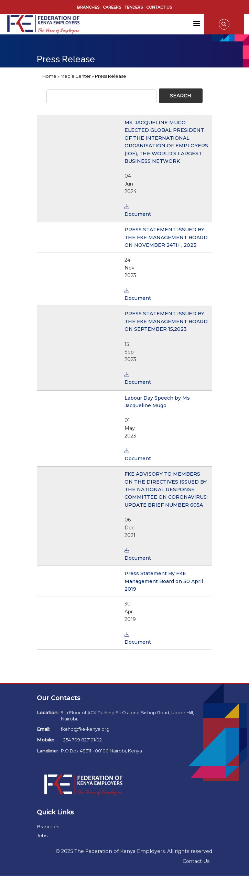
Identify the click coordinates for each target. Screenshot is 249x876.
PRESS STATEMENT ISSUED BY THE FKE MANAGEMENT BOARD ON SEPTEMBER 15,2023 (166, 321)
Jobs (42, 835)
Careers (112, 7)
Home (49, 76)
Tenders (133, 7)
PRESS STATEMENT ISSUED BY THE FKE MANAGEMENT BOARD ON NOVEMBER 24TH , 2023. (166, 237)
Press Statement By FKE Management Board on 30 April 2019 (163, 581)
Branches (88, 7)
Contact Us (159, 7)
